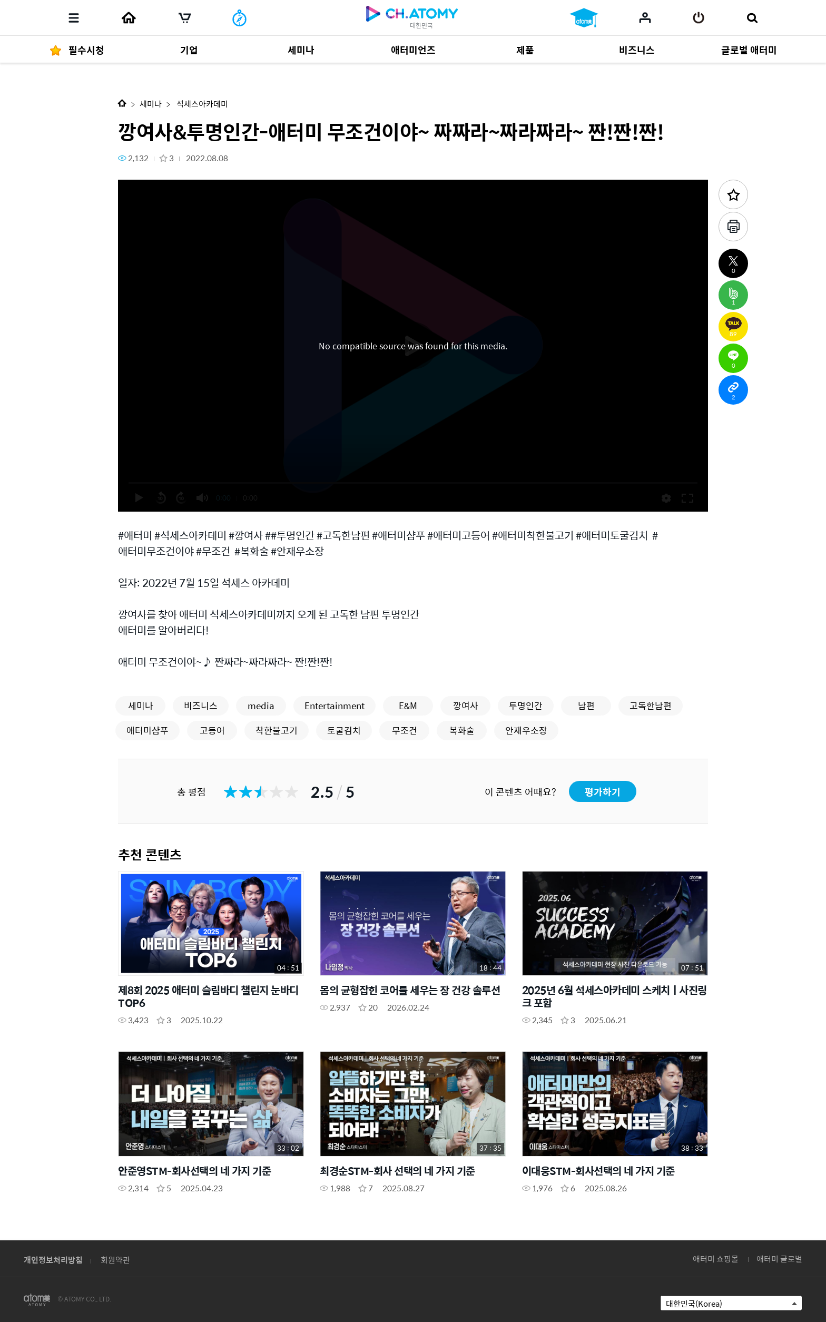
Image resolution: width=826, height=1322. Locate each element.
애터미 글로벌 (779, 1258)
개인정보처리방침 (53, 1260)
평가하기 (603, 792)
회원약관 (115, 1260)
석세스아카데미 (201, 103)
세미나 (151, 103)
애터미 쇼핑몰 (716, 1258)
